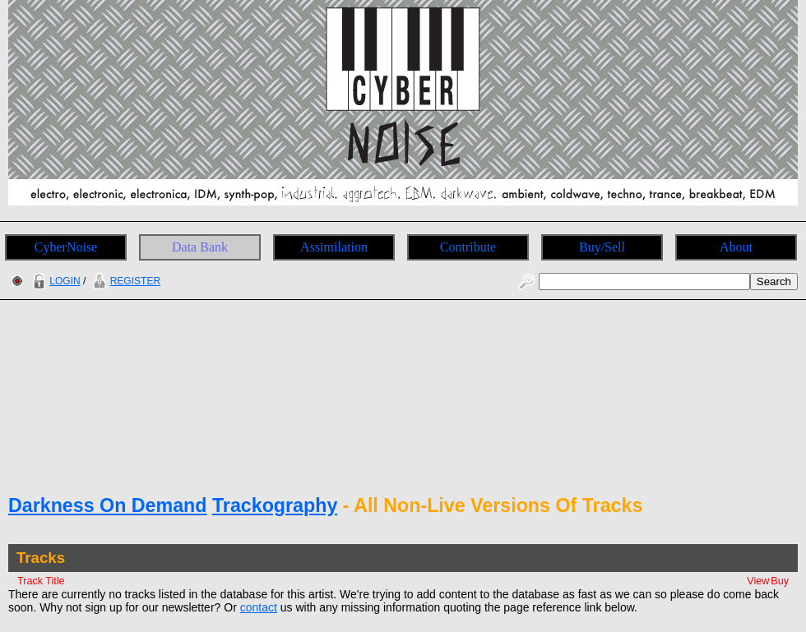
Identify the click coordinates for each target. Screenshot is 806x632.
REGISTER (124, 281)
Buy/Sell (602, 247)
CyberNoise (66, 247)
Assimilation (334, 247)
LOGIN (54, 281)
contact (258, 607)
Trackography (274, 505)
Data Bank (200, 247)
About (736, 247)
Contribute (468, 247)
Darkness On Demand (107, 505)
